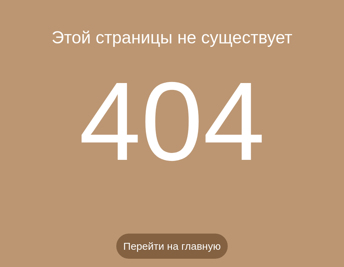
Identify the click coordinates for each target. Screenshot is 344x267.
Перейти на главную (172, 246)
